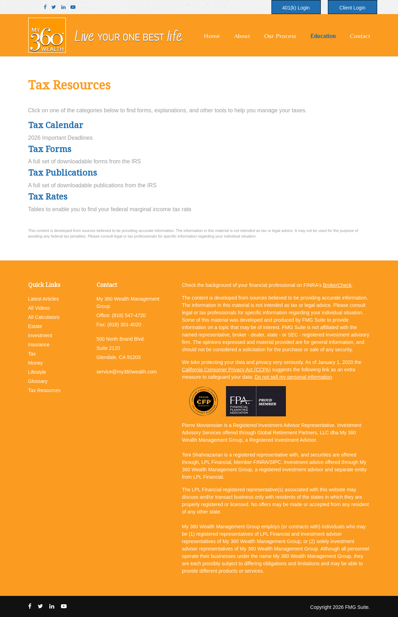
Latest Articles (43, 299)
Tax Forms (49, 149)
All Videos (39, 308)
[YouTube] (73, 7)
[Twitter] (53, 7)
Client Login (352, 8)
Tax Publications (62, 172)
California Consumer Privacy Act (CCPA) (226, 369)
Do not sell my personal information (293, 377)
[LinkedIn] (63, 7)
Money (35, 363)
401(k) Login (296, 8)
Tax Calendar (55, 125)
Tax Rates (47, 196)
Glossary (38, 381)
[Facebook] (45, 7)
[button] (242, 36)
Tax (32, 354)
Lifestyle (37, 372)
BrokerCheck (337, 285)
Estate (35, 326)
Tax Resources (44, 390)
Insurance (39, 344)
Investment (40, 335)
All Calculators (44, 317)
